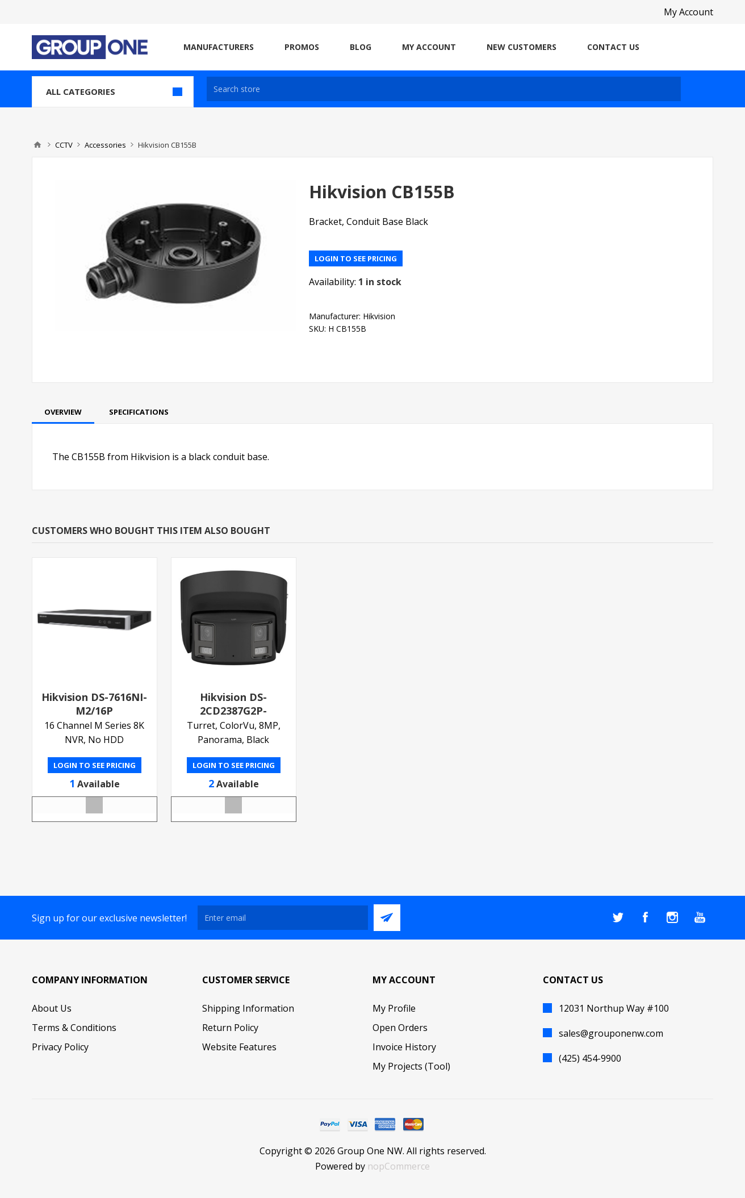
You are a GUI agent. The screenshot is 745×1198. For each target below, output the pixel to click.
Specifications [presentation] (139, 412)
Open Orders (400, 1027)
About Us (52, 1008)
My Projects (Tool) (411, 1066)
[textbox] (444, 89)
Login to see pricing (356, 258)
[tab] (63, 412)
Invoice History (404, 1047)
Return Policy (230, 1027)
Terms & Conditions (74, 1027)
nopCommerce (398, 1166)
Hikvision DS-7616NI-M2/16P (94, 703)
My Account (688, 12)
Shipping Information (248, 1008)
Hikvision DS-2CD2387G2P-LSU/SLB (233, 710)
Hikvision (379, 316)
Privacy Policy (60, 1047)
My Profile (394, 1008)
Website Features (239, 1047)
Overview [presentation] (63, 412)
